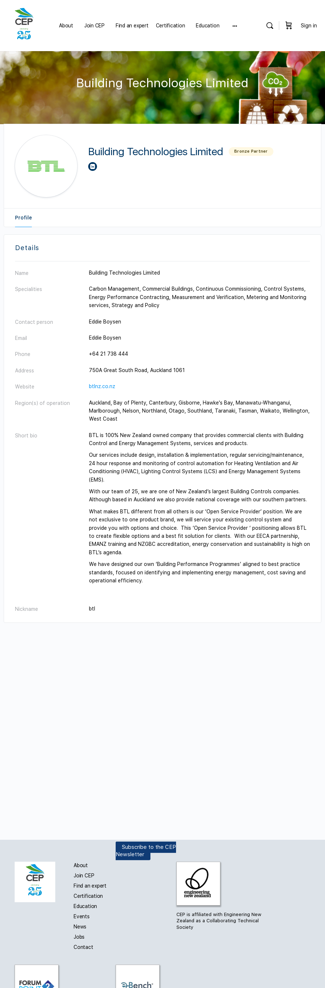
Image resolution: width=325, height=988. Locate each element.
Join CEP (84, 875)
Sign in (309, 25)
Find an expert (90, 886)
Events (82, 916)
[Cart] (289, 25)
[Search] (269, 25)
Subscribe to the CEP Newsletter (146, 851)
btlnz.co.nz (102, 386)
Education (85, 906)
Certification (88, 896)
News (80, 927)
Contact (83, 947)
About (81, 865)
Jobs (79, 937)
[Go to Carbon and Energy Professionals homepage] (24, 24)
